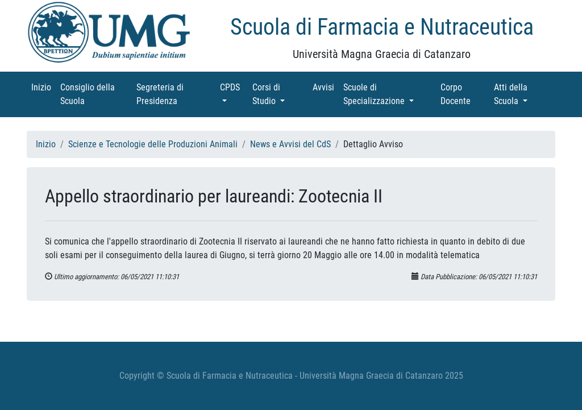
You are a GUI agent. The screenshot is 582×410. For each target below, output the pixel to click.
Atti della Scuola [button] (523, 94)
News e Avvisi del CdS (290, 144)
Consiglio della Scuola (88, 94)
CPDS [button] (234, 87)
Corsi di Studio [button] (280, 94)
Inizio (43, 87)
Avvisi (326, 87)
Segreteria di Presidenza (172, 94)
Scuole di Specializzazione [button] (389, 94)
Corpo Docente (464, 94)
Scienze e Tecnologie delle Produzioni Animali (153, 144)
